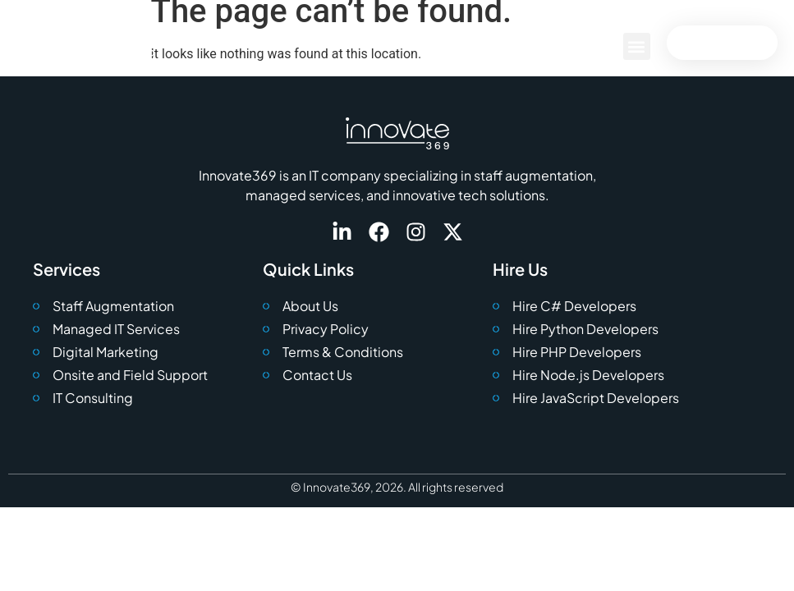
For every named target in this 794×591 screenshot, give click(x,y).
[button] (636, 46)
